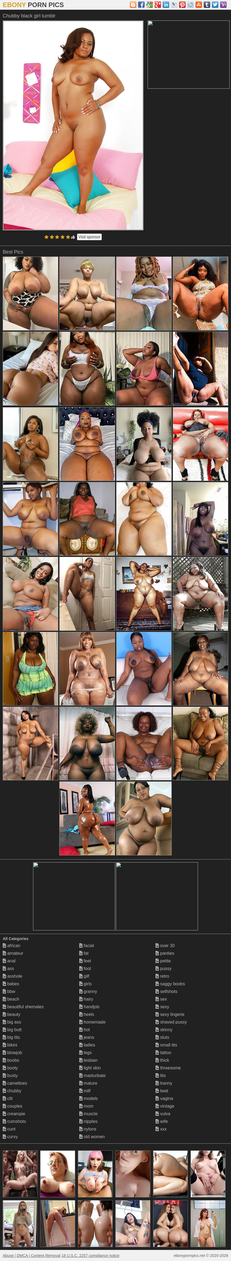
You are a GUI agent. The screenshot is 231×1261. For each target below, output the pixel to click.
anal (9, 961)
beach (11, 999)
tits (161, 1075)
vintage (165, 1106)
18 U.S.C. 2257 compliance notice (90, 1255)
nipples (88, 1121)
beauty (11, 1014)
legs (85, 1052)
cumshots (14, 1121)
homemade (92, 1022)
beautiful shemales (23, 1006)
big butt (12, 1029)
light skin (90, 1068)
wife (162, 1121)
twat (162, 1090)
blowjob (12, 1052)
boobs (11, 1060)
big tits (11, 1037)
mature (88, 1083)
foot (85, 968)
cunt (9, 1129)
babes (11, 984)
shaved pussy (171, 1022)
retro (162, 976)
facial (86, 945)
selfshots (166, 991)
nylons (88, 1129)
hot (84, 1029)
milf (84, 1090)
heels (86, 1014)
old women (92, 1136)
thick (162, 1060)
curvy (10, 1136)
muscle (88, 1113)
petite (163, 961)
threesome (168, 1068)
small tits (166, 1045)
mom (86, 1106)
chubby (12, 1090)
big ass (12, 1022)
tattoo (163, 1052)
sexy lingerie (170, 1014)
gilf (84, 976)
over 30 (165, 945)
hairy (86, 999)
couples (12, 1106)
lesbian (88, 1060)
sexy (162, 1006)
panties (165, 953)
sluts (162, 1037)
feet (85, 961)
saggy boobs (170, 984)
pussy (163, 968)
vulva (163, 1113)
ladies (87, 1045)
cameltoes (15, 1083)
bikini (10, 1045)
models (88, 1098)
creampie (14, 1113)
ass (8, 968)
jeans (86, 1037)
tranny (164, 1083)
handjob (89, 1006)
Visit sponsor (89, 237)
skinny (164, 1029)
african (11, 945)
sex (161, 999)
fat (84, 953)
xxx (161, 1129)
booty (10, 1068)
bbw (9, 991)
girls (85, 984)
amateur (13, 953)
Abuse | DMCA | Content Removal (31, 1255)
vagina (164, 1098)
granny (88, 991)
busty (10, 1075)
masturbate (92, 1075)
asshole (12, 976)
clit (8, 1098)
